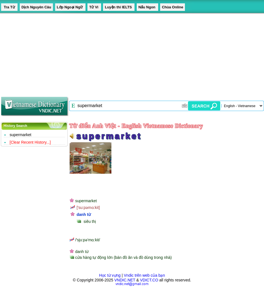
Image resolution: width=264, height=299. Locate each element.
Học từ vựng (110, 275)
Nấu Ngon (147, 7)
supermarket (20, 134)
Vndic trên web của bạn (144, 275)
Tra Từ (9, 7)
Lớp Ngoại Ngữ (70, 7)
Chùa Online (172, 7)
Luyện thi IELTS (119, 7)
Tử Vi (94, 7)
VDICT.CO (149, 280)
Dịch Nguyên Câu (36, 7)
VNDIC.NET (124, 280)
